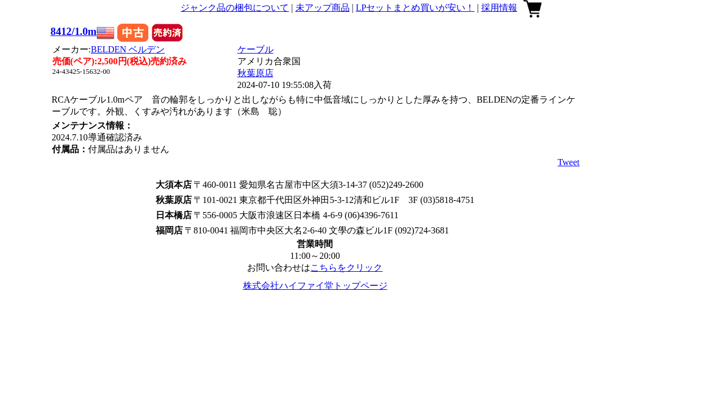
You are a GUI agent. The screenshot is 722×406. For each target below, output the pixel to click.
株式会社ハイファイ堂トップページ (315, 285)
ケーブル (255, 49)
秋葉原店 (255, 73)
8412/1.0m (74, 31)
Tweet (569, 162)
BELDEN (128, 49)
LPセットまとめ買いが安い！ (415, 7)
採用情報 (499, 7)
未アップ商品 (323, 7)
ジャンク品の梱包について (234, 7)
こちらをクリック (346, 267)
